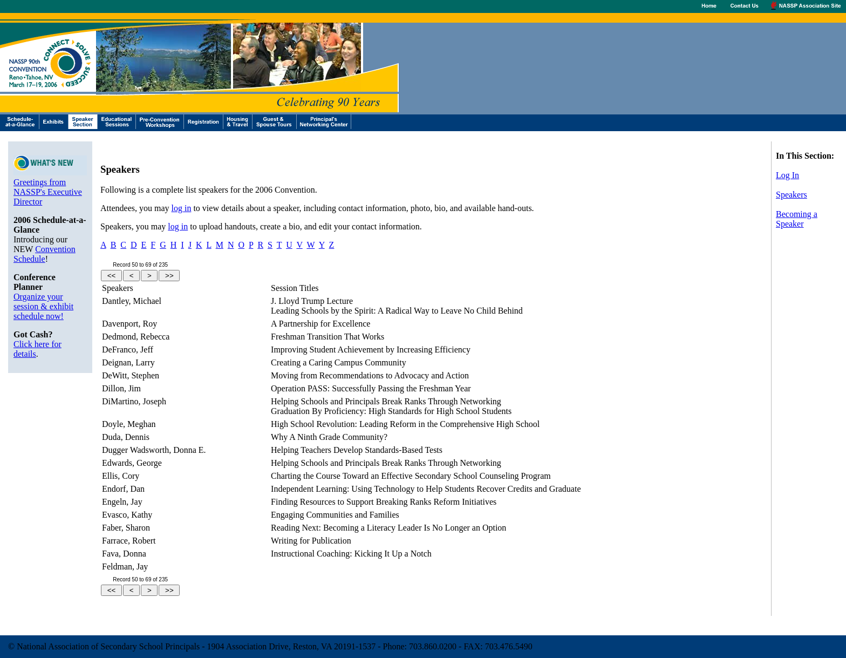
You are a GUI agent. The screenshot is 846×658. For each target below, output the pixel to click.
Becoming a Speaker (796, 218)
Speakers (791, 194)
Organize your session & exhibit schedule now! (43, 306)
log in (182, 208)
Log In (787, 175)
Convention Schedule (44, 254)
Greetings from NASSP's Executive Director (47, 192)
